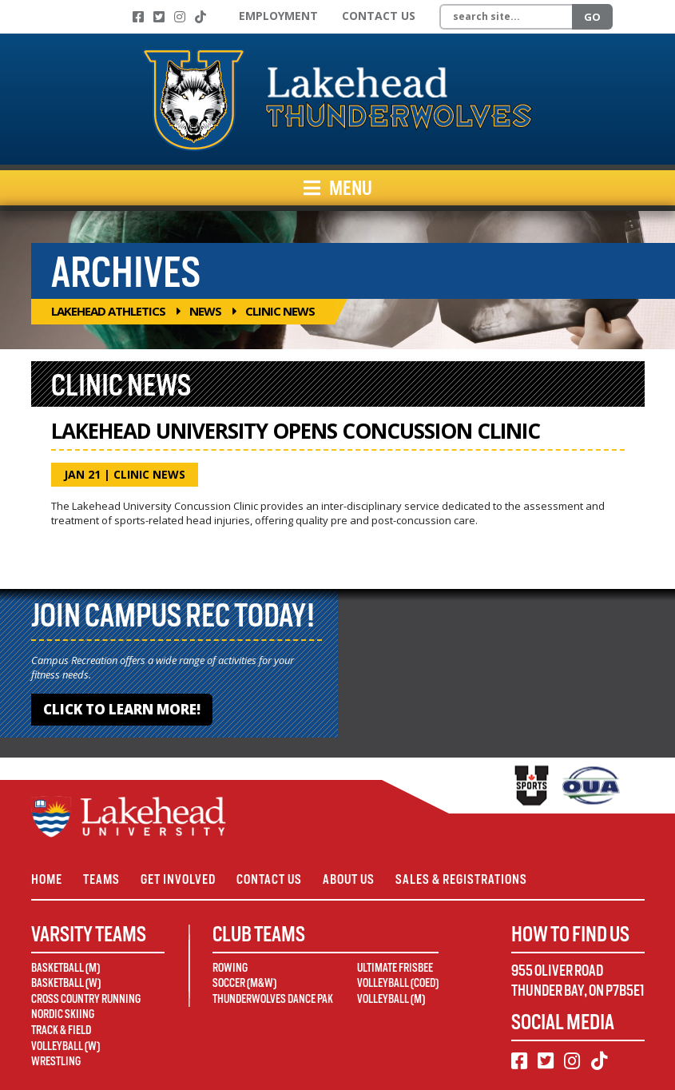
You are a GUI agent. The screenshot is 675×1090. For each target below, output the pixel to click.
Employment (278, 15)
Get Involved (178, 879)
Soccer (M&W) (244, 983)
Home (46, 879)
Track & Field (61, 1030)
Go (592, 17)
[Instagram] (179, 17)
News (205, 311)
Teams (101, 879)
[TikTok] (200, 17)
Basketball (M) (65, 967)
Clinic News (149, 474)
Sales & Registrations (461, 879)
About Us (349, 879)
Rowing (230, 967)
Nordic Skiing (62, 1014)
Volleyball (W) (65, 1046)
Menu (338, 187)
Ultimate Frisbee (395, 967)
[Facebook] (138, 17)
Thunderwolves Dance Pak (272, 999)
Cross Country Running (86, 999)
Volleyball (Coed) (398, 983)
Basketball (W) (66, 983)
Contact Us (378, 15)
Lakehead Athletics (108, 311)
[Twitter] (159, 17)
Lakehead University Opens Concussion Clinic (295, 430)
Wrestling (56, 1061)
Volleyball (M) (391, 999)
